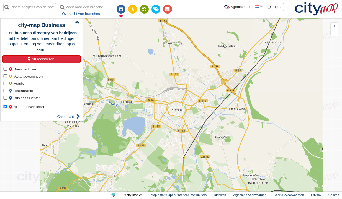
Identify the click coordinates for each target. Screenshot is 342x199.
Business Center (24, 98)
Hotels (16, 84)
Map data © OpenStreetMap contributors (179, 195)
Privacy (316, 195)
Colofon (333, 195)
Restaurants (21, 91)
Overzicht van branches (81, 14)
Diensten (220, 195)
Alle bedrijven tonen (27, 107)
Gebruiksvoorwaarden (289, 195)
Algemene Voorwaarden (249, 195)
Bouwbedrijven (23, 69)
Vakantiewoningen (26, 76)
